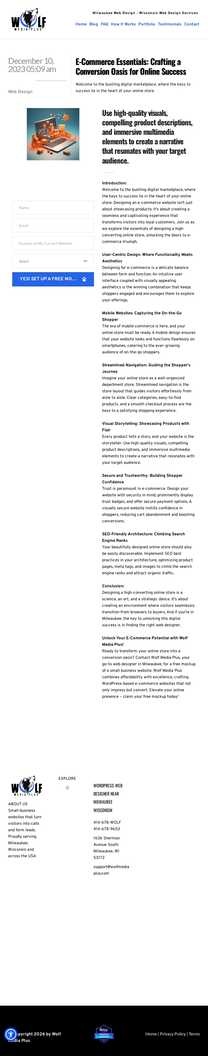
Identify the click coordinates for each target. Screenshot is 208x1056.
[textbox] (51, 261)
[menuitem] (81, 24)
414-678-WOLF (107, 822)
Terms (194, 1033)
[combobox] (53, 261)
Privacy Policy (173, 1033)
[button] (67, 790)
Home (151, 1033)
